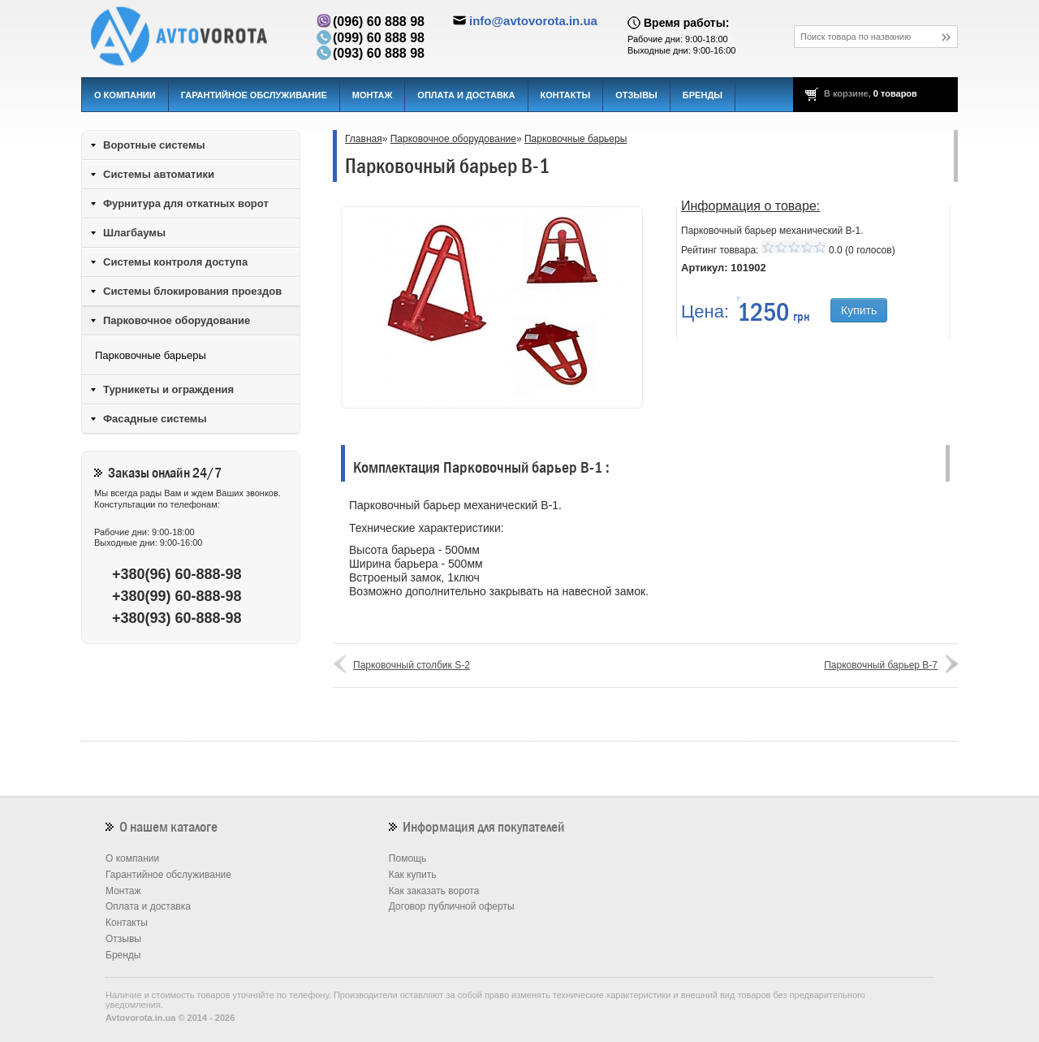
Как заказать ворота (434, 891)
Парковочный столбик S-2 (411, 665)
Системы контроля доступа (175, 262)
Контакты (566, 95)
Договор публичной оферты (452, 906)
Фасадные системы (155, 419)
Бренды (702, 95)
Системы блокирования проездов (192, 291)
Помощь (407, 858)
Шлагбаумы (134, 233)
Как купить (413, 874)
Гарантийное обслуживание (254, 95)
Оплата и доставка (466, 95)
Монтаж (372, 95)
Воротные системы (154, 145)
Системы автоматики (158, 174)
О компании (125, 95)
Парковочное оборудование (453, 139)
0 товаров (895, 93)
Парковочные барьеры (575, 139)
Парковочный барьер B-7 (881, 665)
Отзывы (636, 95)
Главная (363, 139)
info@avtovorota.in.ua (533, 21)
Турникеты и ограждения (168, 389)
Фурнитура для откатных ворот (186, 203)
